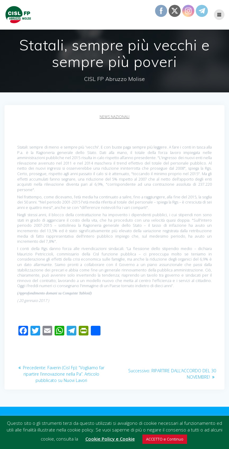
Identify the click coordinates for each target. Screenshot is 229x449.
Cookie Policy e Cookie (110, 439)
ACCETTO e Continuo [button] (164, 439)
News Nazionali (114, 116)
